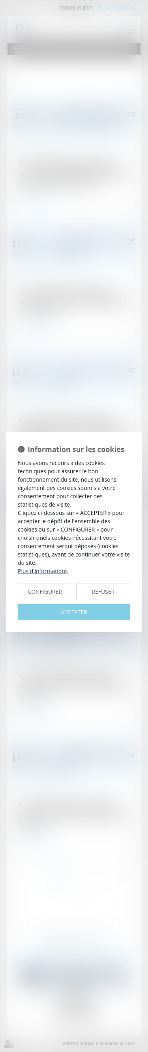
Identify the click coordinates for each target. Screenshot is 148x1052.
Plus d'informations (42, 571)
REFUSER (103, 591)
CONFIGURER (45, 591)
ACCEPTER (74, 612)
